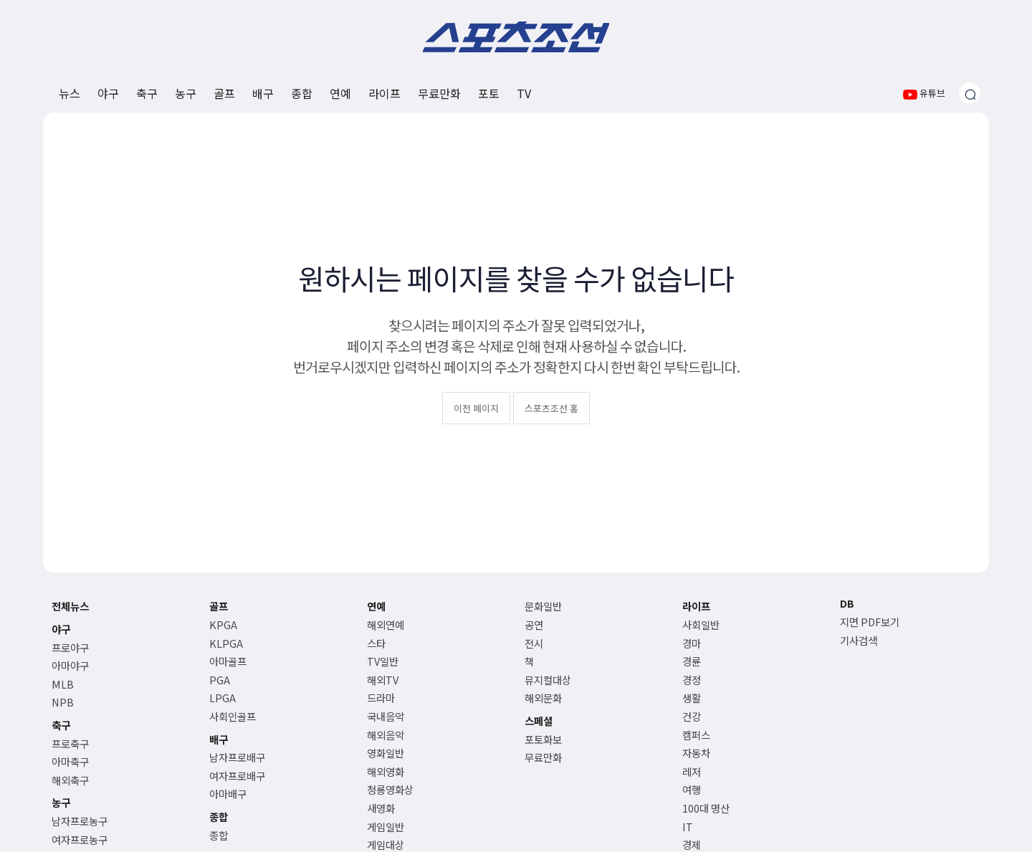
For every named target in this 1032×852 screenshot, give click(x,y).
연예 (340, 93)
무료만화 (439, 93)
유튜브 (924, 93)
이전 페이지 (476, 408)
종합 (301, 93)
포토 (489, 93)
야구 (108, 93)
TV (524, 93)
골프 (224, 93)
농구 (185, 93)
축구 (147, 93)
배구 (263, 93)
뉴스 (69, 93)
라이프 (384, 93)
